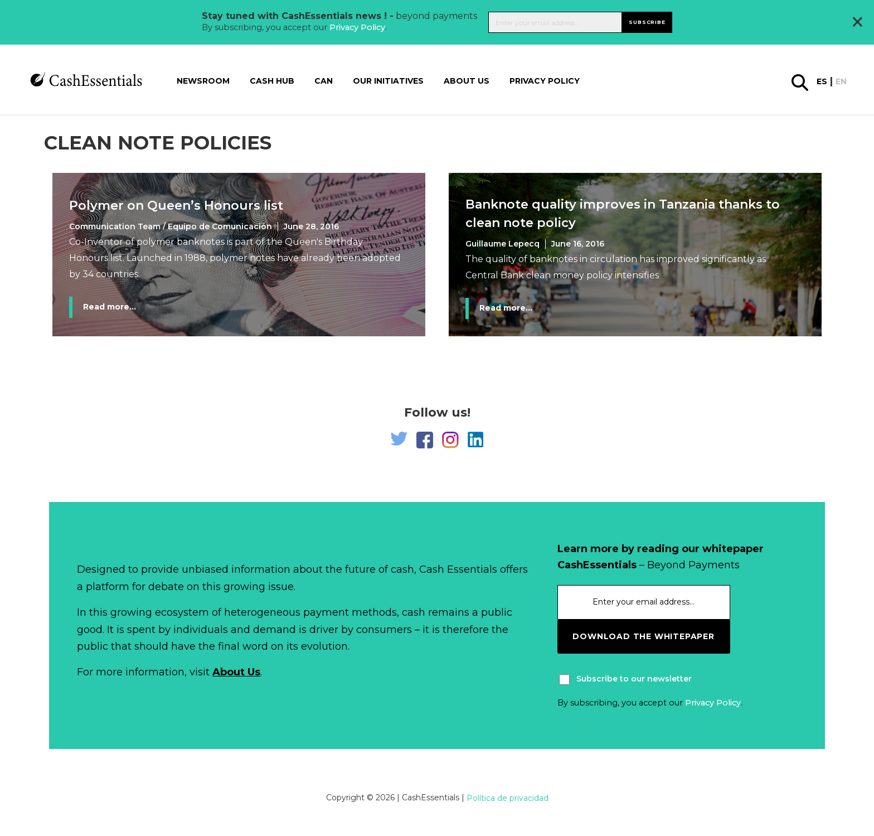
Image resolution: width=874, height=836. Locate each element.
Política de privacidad (507, 798)
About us (466, 81)
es (822, 81)
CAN (323, 81)
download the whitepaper (643, 636)
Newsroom (203, 81)
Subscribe (647, 22)
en (841, 81)
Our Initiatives (388, 81)
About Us (236, 672)
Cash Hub (272, 81)
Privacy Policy (357, 27)
